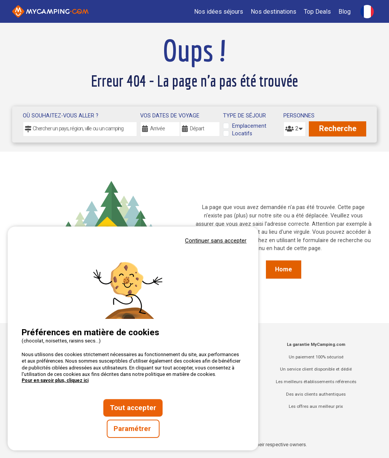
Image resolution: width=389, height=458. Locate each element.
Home (283, 269)
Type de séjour (244, 116)
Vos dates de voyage (169, 116)
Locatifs (242, 133)
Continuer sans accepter (216, 240)
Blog (344, 11)
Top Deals (317, 11)
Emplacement (249, 126)
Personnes (294, 116)
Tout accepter (133, 408)
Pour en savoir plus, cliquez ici (55, 380)
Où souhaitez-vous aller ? (60, 116)
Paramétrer (133, 429)
